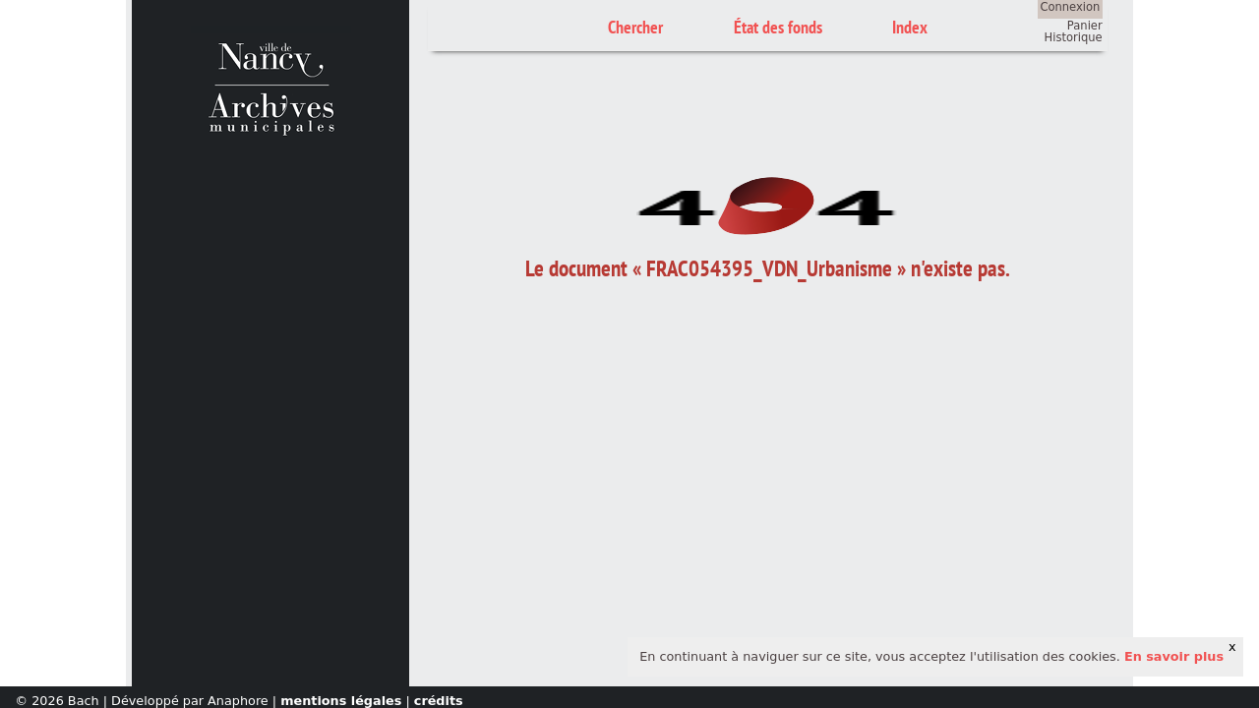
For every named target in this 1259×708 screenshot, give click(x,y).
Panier (1085, 25)
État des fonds (778, 27)
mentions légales (340, 700)
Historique (1074, 37)
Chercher (635, 27)
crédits (438, 700)
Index (910, 27)
